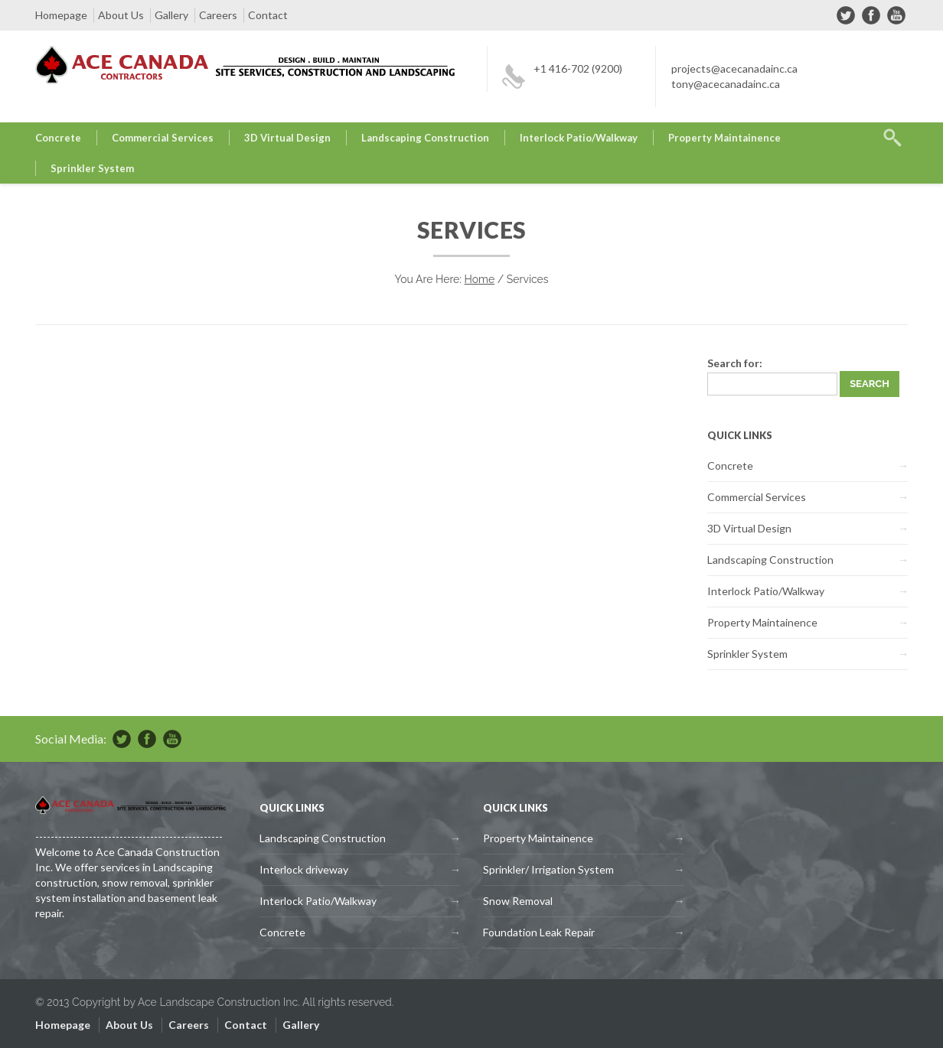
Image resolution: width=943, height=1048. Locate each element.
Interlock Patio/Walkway (579, 138)
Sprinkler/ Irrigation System (548, 869)
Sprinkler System (92, 168)
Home (480, 279)
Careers (218, 14)
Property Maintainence (724, 138)
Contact (268, 14)
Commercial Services (163, 138)
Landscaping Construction (425, 138)
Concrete (58, 138)
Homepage (61, 14)
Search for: (734, 362)
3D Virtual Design (287, 138)
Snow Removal (518, 900)
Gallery (171, 14)
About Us (121, 14)
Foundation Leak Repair (539, 932)
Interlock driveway (303, 869)
